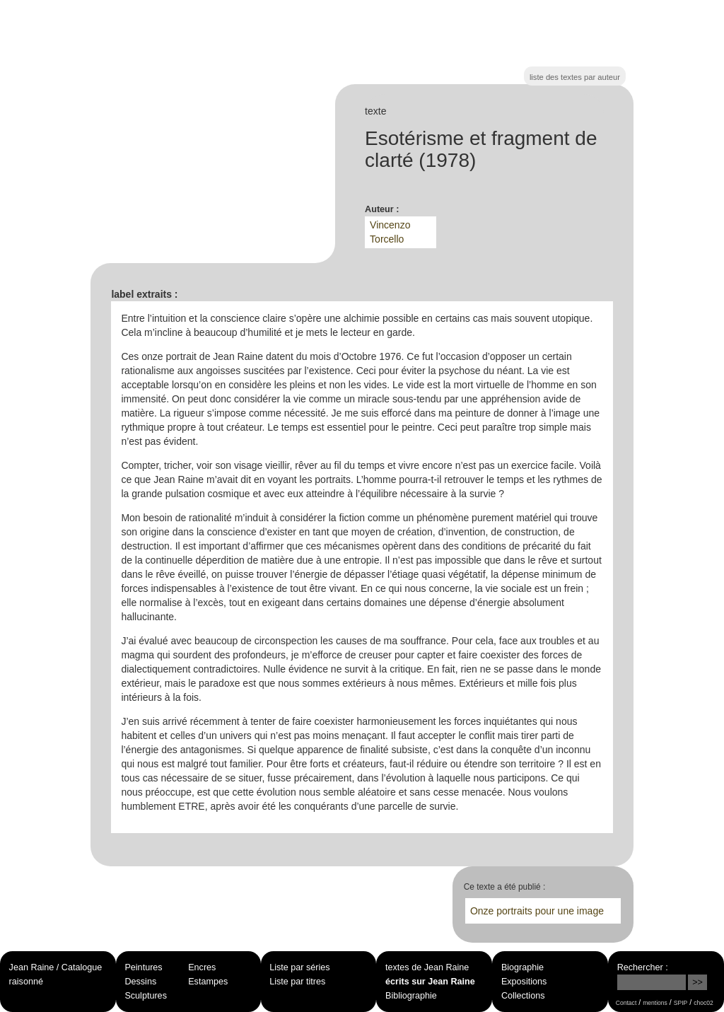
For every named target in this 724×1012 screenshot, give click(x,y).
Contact (626, 1002)
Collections (523, 996)
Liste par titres (297, 982)
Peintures (143, 967)
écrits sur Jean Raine (430, 982)
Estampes (208, 982)
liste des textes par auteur (575, 77)
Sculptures (145, 996)
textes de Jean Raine (427, 967)
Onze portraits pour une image (537, 911)
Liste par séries (299, 967)
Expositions (524, 982)
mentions (655, 1002)
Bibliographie (411, 996)
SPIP (680, 1002)
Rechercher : (642, 967)
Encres (202, 967)
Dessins (140, 982)
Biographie (522, 967)
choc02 (703, 1002)
